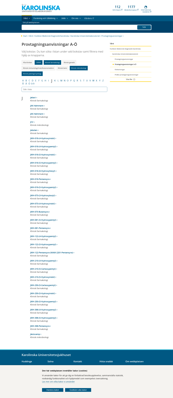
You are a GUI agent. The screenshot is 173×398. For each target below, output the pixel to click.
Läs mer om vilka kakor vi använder (58, 381)
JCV (31, 122)
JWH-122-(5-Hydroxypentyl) (43, 244)
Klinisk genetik (69, 62)
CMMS (38, 62)
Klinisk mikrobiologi (78, 68)
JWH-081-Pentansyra (40, 228)
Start (25, 36)
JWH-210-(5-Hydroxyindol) (42, 277)
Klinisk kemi (62, 68)
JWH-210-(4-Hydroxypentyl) (43, 260)
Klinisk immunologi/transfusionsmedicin (38, 68)
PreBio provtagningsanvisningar (126, 75)
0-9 (32, 83)
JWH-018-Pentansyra (40, 179)
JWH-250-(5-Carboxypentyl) (43, 285)
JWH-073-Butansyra (39, 211)
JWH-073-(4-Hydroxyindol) (42, 203)
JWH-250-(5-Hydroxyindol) (42, 293)
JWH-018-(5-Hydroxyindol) (42, 154)
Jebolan (33, 130)
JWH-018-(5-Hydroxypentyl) (43, 162)
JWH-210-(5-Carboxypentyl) (43, 269)
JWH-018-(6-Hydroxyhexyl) (42, 171)
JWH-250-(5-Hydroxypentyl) (43, 301)
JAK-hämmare (36, 105)
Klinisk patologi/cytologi (32, 74)
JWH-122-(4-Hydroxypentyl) (43, 236)
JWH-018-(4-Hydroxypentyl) (43, 146)
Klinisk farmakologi (52, 62)
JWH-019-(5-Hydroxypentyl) (43, 187)
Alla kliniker (27, 62)
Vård (31, 36)
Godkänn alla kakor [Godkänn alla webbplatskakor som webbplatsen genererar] (78, 390)
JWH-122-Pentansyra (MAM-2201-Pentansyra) (51, 252)
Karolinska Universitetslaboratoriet (85, 36)
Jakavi (33, 97)
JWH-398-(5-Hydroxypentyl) (43, 318)
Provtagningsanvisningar (112, 36)
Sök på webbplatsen (32, 27)
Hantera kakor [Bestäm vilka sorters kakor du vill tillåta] (52, 390)
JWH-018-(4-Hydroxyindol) (42, 138)
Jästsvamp (35, 334)
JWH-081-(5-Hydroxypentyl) (43, 220)
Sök (144, 26)
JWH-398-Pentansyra (40, 326)
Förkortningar (120, 69)
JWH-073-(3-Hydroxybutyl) (42, 195)
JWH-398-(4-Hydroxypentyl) (43, 309)
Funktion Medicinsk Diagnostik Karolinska (52, 36)
